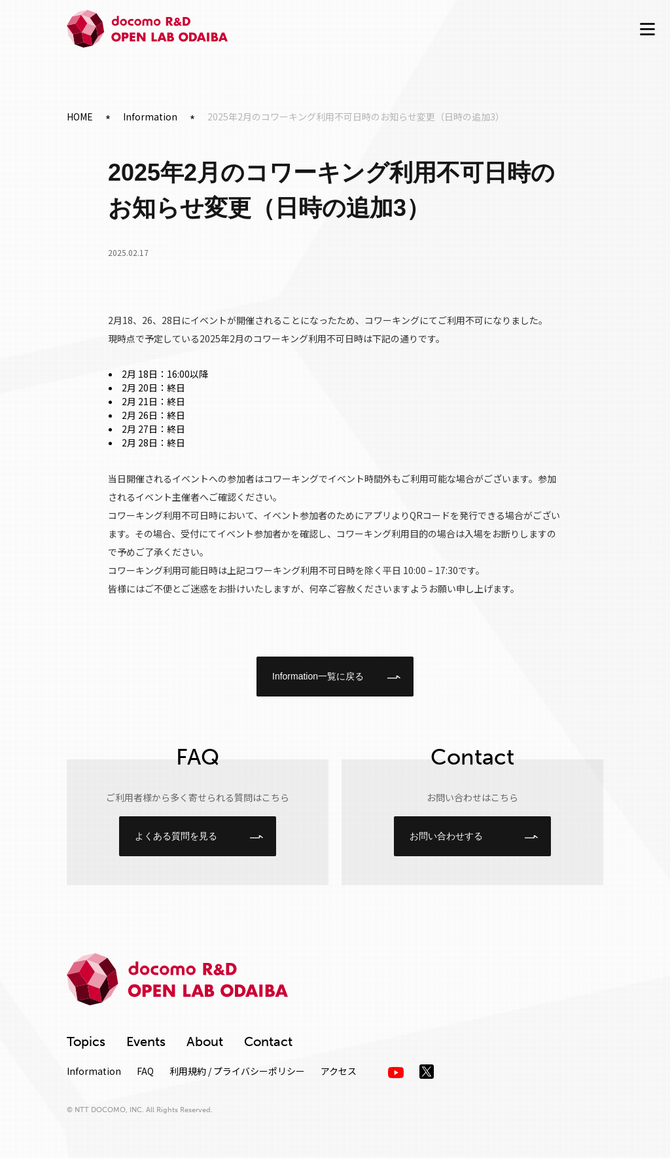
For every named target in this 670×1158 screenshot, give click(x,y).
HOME (80, 116)
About (204, 1041)
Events (146, 1041)
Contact (268, 1041)
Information (150, 116)
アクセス (339, 1070)
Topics (86, 1041)
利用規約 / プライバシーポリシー (237, 1070)
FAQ (145, 1070)
